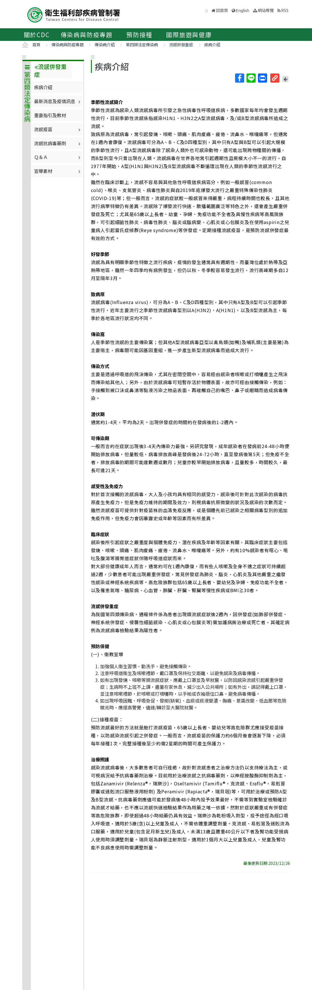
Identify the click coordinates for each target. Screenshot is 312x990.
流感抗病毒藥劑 (58, 143)
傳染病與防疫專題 (87, 34)
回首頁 (222, 10)
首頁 (36, 44)
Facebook (239, 78)
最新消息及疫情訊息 (58, 101)
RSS (285, 10)
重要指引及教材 (50, 115)
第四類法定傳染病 (142, 44)
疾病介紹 (212, 44)
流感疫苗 (58, 129)
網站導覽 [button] (266, 10)
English (242, 10)
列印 (262, 78)
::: (24, 56)
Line (251, 78)
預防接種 (139, 34)
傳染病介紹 (105, 44)
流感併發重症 (181, 44)
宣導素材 (58, 170)
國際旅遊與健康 (189, 34)
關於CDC (37, 34)
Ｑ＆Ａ (58, 156)
